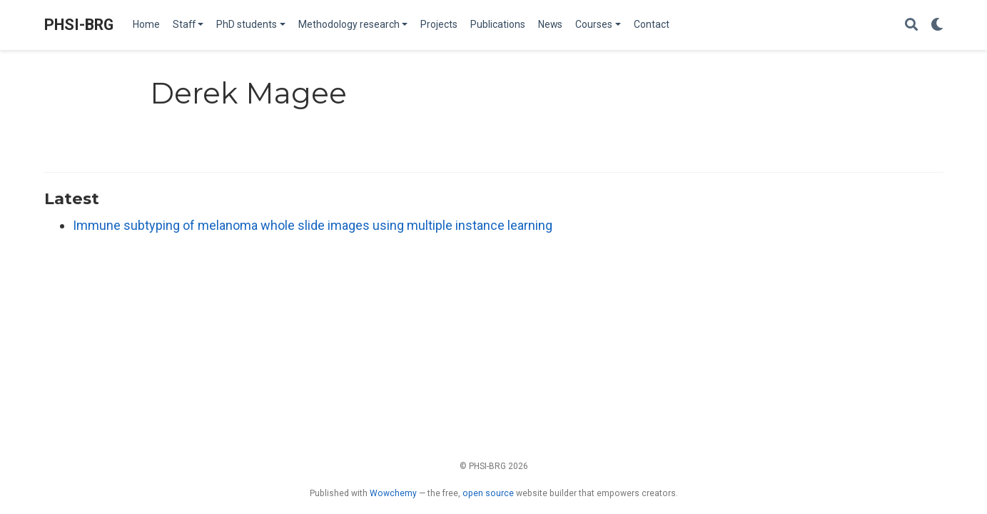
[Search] (911, 25)
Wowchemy (393, 493)
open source (488, 493)
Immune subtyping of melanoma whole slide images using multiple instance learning (312, 225)
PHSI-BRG (78, 25)
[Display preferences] (937, 25)
